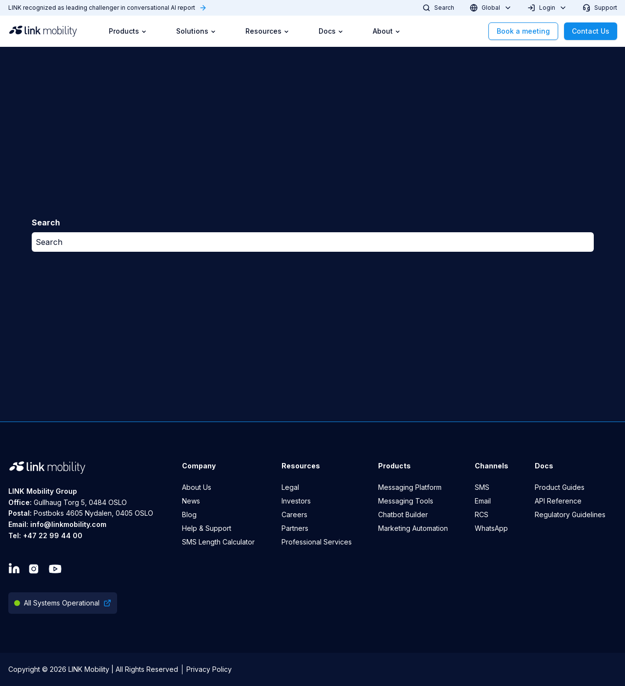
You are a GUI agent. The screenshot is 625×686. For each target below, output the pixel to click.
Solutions (196, 31)
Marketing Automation (413, 528)
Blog (189, 514)
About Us (196, 487)
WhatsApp (491, 528)
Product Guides (560, 487)
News (191, 501)
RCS (481, 514)
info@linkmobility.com (68, 524)
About (387, 31)
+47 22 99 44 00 (52, 535)
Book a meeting (523, 31)
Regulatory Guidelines (570, 514)
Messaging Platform (410, 487)
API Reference (558, 501)
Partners (295, 528)
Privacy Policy (209, 669)
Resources (267, 31)
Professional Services (317, 542)
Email (483, 501)
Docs (331, 31)
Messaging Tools (405, 501)
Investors (296, 501)
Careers (294, 514)
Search (49, 242)
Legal (290, 487)
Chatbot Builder (403, 514)
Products (128, 31)
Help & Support (206, 528)
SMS (482, 487)
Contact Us (590, 31)
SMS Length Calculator (218, 542)
